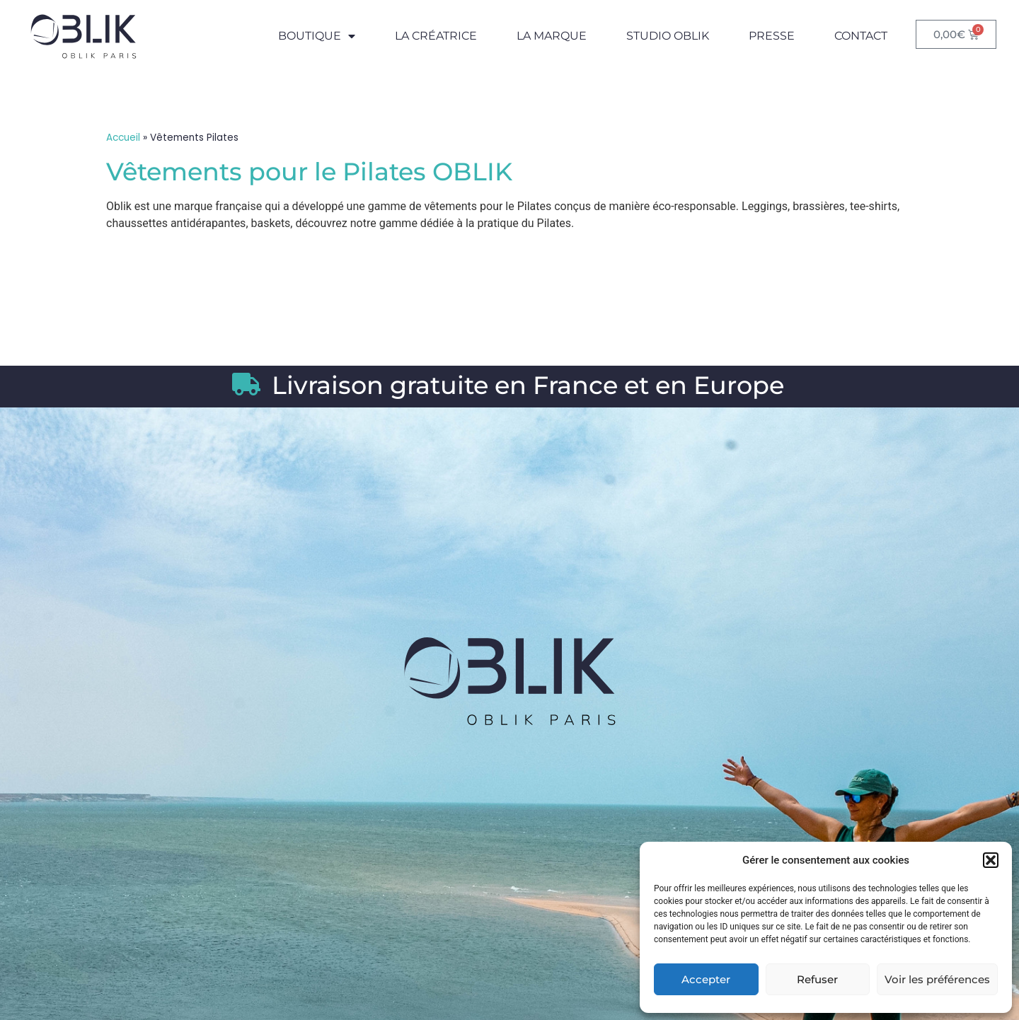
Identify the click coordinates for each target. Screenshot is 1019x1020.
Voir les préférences (937, 979)
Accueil (123, 137)
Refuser (817, 979)
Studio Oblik (667, 35)
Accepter (705, 979)
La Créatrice (436, 35)
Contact (860, 35)
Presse (772, 35)
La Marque (552, 35)
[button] (991, 860)
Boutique (316, 36)
